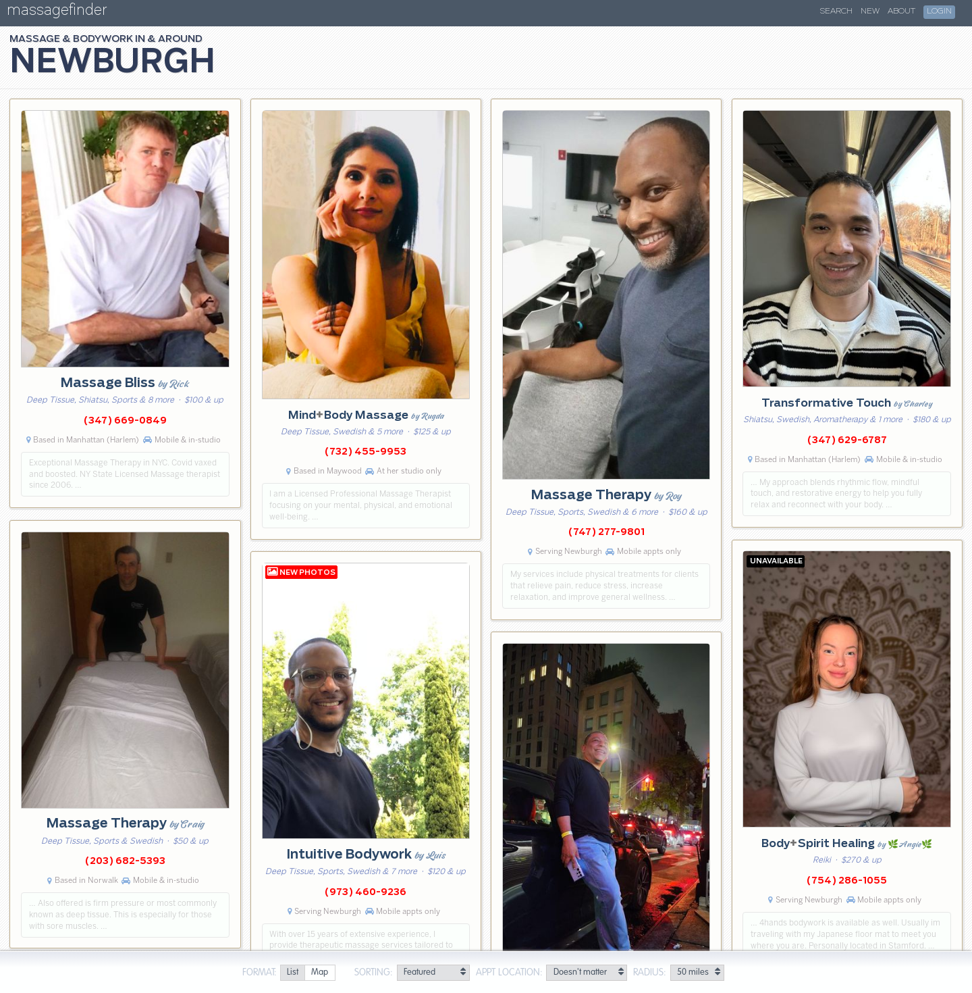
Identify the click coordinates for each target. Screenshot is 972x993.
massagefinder (57, 12)
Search (836, 11)
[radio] (292, 973)
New (870, 11)
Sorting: (373, 972)
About (901, 11)
